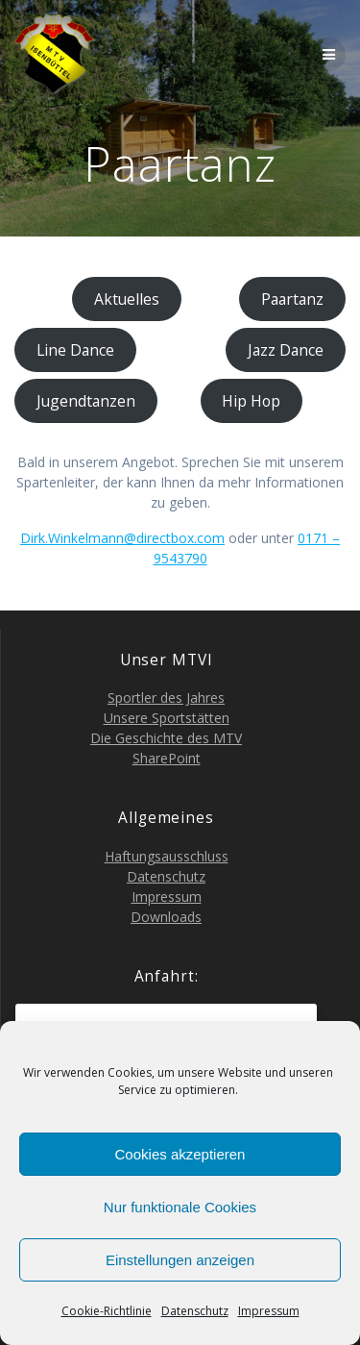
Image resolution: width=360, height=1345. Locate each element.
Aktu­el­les (126, 299)
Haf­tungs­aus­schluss (166, 856)
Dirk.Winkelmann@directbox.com (122, 538)
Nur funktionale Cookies (180, 1207)
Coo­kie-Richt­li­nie (106, 1311)
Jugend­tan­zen (85, 400)
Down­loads (166, 917)
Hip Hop (251, 400)
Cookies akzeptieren (180, 1154)
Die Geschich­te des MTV (166, 738)
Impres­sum (269, 1311)
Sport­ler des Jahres (166, 697)
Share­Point (166, 758)
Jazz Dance (286, 350)
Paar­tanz (292, 299)
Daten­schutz (194, 1311)
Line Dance (75, 350)
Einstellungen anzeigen (180, 1260)
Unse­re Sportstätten (166, 718)
